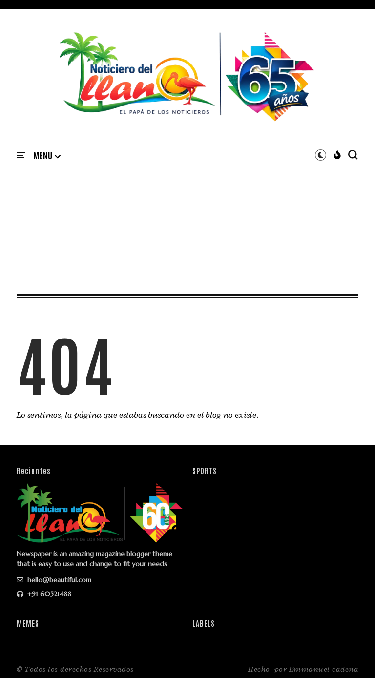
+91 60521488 (44, 594)
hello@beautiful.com (54, 579)
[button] (47, 155)
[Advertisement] (187, 216)
